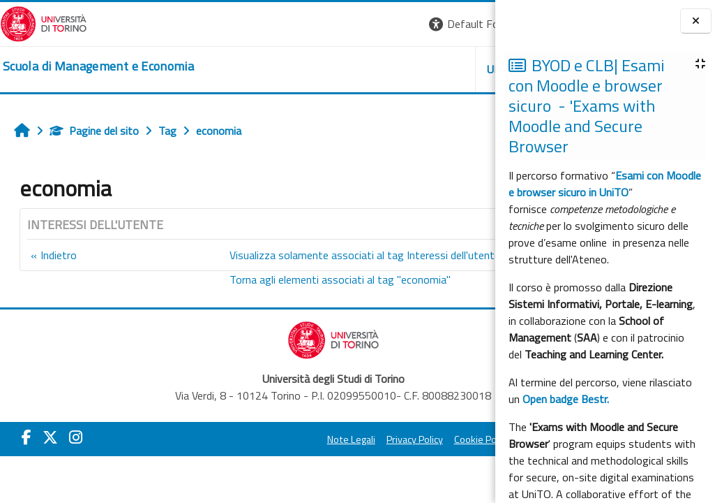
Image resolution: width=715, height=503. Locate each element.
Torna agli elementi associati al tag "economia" (255, 279)
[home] (98, 66)
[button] (303, 24)
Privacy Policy (303, 439)
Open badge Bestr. (565, 399)
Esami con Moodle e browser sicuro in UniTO (605, 184)
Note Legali (240, 439)
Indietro (58, 255)
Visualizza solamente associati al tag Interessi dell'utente (279, 255)
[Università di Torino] (43, 22)
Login (471, 23)
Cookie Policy (370, 439)
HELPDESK (411, 69)
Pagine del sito (94, 130)
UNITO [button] (332, 69)
